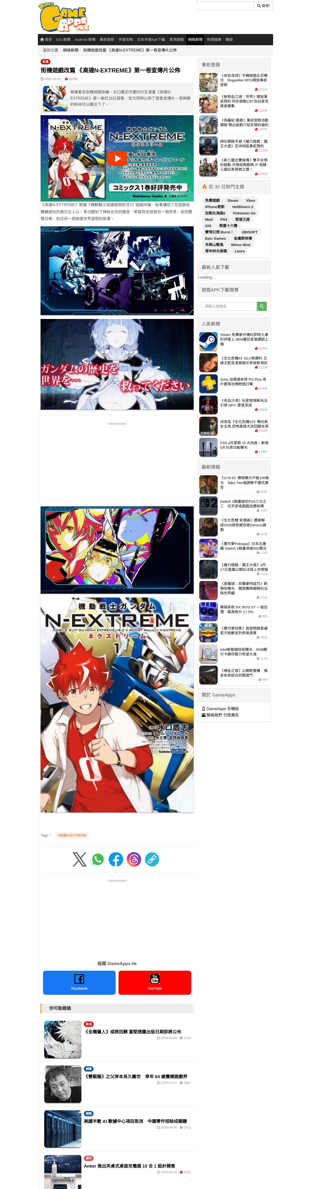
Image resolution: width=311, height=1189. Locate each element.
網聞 (89, 1069)
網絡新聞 (195, 39)
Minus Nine (241, 245)
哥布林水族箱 (216, 251)
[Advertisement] (117, 460)
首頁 (46, 39)
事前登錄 (107, 39)
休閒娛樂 (214, 39)
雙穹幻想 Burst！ (220, 232)
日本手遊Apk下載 (151, 39)
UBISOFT (250, 232)
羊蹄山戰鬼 (214, 245)
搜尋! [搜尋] (263, 6)
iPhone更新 (215, 207)
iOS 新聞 (63, 39)
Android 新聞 (85, 39)
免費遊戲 (213, 200)
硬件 (89, 1158)
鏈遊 (229, 39)
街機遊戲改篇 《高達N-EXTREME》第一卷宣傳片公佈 (130, 50)
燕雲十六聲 (228, 226)
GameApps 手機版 (220, 709)
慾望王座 (242, 219)
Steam (233, 200)
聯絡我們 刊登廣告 (220, 715)
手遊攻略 (125, 39)
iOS (208, 226)
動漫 (45, 61)
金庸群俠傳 (243, 238)
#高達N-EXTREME (72, 835)
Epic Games (216, 238)
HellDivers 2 (242, 207)
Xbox (250, 200)
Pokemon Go (244, 213)
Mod (209, 219)
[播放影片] (117, 158)
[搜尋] (225, 5)
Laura (240, 251)
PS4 (224, 219)
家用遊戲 (176, 39)
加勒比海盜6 (215, 213)
